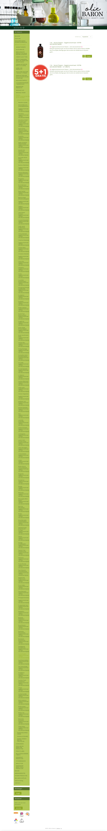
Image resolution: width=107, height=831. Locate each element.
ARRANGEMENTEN (20, 773)
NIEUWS (17, 771)
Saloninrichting (19, 780)
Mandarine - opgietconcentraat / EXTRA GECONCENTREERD (23, 482)
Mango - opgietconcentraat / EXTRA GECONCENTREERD (23, 488)
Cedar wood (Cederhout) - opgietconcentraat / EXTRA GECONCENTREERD (23, 229)
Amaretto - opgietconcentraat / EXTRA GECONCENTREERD (23, 138)
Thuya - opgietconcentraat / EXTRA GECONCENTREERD (23, 689)
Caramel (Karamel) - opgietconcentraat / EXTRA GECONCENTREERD (23, 222)
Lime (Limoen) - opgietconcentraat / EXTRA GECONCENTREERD (23, 455)
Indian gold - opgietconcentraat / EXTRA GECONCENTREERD (23, 389)
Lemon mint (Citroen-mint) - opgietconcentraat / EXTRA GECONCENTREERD (23, 442)
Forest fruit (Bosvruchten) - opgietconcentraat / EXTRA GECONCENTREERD (23, 316)
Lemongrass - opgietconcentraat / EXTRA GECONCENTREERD (23, 436)
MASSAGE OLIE (20, 90)
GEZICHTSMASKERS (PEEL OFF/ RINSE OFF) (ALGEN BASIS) (22, 61)
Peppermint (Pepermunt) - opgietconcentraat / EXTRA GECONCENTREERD (23, 580)
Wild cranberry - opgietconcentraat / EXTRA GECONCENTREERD (23, 702)
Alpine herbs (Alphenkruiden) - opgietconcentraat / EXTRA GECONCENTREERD (23, 131)
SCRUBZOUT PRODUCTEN (19, 758)
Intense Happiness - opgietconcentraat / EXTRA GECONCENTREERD (23, 396)
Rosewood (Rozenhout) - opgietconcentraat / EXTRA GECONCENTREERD (23, 641)
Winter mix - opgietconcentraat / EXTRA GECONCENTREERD (23, 714)
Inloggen (88, 56)
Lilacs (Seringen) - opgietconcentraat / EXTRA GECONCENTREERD (23, 449)
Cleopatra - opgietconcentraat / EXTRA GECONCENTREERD (23, 269)
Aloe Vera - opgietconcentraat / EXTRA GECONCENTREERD (23, 115)
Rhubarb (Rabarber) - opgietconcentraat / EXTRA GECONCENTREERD (23, 620)
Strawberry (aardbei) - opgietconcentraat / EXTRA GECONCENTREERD (23, 675)
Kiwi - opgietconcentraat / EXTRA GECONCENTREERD (23, 415)
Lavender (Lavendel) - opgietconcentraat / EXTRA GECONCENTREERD (23, 422)
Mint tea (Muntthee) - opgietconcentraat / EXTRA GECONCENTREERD (23, 509)
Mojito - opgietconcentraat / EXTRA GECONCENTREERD (23, 515)
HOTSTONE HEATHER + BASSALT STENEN (22, 72)
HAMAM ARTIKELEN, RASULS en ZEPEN (21, 65)
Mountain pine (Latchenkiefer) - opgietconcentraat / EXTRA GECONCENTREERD (23, 522)
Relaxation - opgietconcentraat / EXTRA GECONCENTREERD (23, 613)
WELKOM (17, 36)
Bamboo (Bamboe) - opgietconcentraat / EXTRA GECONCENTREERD (23, 167)
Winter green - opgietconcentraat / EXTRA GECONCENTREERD (23, 708)
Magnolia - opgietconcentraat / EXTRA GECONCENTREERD (23, 475)
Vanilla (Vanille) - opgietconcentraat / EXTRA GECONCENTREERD (23, 696)
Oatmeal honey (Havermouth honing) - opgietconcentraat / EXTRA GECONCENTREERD (23, 531)
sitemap (58, 828)
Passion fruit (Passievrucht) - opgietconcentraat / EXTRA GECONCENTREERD (23, 552)
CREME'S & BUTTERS (21, 57)
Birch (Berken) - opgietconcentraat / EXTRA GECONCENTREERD (23, 187)
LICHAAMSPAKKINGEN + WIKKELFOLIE (22, 83)
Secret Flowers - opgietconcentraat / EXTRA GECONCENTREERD (23, 656)
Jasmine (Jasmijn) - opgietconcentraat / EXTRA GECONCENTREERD (23, 409)
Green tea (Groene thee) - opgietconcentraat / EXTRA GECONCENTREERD (23, 337)
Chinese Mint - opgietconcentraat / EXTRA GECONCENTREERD (23, 249)
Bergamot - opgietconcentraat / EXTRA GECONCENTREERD (23, 180)
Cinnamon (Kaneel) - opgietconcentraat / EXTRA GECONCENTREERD (23, 256)
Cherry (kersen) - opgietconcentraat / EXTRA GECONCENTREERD (23, 235)
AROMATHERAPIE (21, 47)
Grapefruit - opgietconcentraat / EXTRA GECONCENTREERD (23, 323)
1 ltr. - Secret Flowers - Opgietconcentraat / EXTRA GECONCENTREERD (65, 43)
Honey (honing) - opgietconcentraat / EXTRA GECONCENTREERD (23, 351)
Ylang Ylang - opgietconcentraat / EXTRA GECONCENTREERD (23, 728)
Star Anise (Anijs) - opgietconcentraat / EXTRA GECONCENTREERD (23, 668)
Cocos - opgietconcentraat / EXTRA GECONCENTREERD (23, 275)
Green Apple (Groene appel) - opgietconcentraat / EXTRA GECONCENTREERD (23, 330)
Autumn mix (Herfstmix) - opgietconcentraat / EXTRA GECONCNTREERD (23, 152)
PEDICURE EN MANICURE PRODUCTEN (19, 747)
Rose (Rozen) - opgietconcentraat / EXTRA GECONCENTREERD (23, 627)
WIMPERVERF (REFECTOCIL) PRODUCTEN (19, 767)
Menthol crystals (22, 102)
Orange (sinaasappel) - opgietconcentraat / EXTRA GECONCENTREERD (23, 545)
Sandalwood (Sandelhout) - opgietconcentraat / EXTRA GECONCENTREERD (23, 649)
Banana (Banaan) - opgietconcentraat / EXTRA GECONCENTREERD (23, 174)
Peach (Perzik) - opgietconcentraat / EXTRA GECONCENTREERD (23, 566)
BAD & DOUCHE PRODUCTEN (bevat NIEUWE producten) (21, 53)
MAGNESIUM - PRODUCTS (20, 87)
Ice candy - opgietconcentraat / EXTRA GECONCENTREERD (23, 364)
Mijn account (18, 28)
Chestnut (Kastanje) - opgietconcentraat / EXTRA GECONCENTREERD (23, 242)
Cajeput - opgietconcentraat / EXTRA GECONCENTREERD (23, 208)
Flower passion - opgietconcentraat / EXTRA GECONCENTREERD (23, 309)
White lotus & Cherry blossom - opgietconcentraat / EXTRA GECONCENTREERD (23, 469)
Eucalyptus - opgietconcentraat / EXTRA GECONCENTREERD (23, 297)
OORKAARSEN (20, 744)
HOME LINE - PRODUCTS (19, 68)
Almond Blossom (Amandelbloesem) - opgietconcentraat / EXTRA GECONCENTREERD (23, 108)
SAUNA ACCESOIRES (22, 736)
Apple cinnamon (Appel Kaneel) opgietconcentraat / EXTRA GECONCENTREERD (23, 145)
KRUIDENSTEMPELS (21, 80)
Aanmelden (18, 808)
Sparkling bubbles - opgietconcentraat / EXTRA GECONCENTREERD (23, 662)
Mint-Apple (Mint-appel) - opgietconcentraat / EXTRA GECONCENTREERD (23, 501)
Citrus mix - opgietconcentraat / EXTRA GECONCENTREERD (23, 263)
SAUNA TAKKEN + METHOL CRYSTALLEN (22, 740)
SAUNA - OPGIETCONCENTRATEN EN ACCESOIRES (23, 96)
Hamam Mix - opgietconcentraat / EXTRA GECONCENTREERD (23, 344)
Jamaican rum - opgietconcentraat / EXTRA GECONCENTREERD (23, 403)
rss (61, 828)
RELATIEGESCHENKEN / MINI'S (22, 754)
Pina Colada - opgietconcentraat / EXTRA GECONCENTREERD (23, 587)
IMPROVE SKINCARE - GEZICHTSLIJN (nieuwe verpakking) (22, 77)
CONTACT (17, 783)
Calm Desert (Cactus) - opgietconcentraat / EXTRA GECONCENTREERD (23, 215)
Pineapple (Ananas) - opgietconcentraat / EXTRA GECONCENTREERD (23, 600)
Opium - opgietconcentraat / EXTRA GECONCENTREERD (23, 538)
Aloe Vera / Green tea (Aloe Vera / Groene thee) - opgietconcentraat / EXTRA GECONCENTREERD (23, 123)
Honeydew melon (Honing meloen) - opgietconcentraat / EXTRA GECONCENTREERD (23, 357)
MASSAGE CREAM (20, 92)
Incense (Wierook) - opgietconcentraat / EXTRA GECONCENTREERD (23, 383)
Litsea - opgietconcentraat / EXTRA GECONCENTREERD (23, 462)
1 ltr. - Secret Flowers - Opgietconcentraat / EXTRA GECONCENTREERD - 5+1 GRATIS (65, 66)
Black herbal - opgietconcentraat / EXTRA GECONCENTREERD (23, 193)
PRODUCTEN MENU (20, 45)
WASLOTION (19, 763)
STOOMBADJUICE (21, 761)
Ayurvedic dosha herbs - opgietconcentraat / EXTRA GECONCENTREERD (23, 160)
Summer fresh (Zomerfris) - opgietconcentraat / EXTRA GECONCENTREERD (23, 682)
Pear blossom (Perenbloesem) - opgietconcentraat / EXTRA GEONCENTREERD (23, 572)
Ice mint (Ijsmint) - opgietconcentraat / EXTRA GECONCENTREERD (23, 371)
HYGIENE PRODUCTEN (21, 776)
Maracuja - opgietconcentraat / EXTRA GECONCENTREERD (23, 494)
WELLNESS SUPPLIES (20, 778)
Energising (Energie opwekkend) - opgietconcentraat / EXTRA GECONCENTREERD (23, 290)
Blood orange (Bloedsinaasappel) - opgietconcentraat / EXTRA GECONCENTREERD (23, 201)
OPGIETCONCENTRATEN (23, 100)
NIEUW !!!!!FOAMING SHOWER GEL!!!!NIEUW (21, 41)
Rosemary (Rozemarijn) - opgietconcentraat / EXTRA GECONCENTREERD (23, 634)
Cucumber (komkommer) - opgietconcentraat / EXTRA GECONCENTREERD (23, 282)
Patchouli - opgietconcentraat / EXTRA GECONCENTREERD (23, 559)
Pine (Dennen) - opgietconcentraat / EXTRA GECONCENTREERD (23, 593)
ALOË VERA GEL (20, 49)
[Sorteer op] (86, 36)
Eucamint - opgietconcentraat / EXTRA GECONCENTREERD (23, 303)
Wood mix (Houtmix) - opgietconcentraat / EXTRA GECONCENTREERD (23, 721)
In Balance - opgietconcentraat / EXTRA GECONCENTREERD (23, 377)
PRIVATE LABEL (20, 751)
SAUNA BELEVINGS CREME (22, 733)
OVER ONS (18, 38)
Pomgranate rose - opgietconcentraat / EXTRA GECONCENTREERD (23, 607)
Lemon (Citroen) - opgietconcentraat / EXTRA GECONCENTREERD (23, 429)
